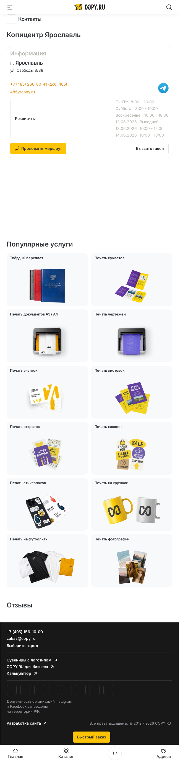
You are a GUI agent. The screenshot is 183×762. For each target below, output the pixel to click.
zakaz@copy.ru (21, 638)
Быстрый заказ (91, 737)
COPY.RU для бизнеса (27, 666)
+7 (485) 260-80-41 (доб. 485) (38, 84)
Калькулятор (19, 673)
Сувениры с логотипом (29, 660)
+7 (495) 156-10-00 (25, 631)
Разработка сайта (24, 723)
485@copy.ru (22, 91)
